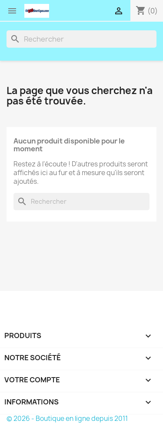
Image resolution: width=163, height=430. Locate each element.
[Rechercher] (81, 39)
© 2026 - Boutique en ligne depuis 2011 (67, 418)
